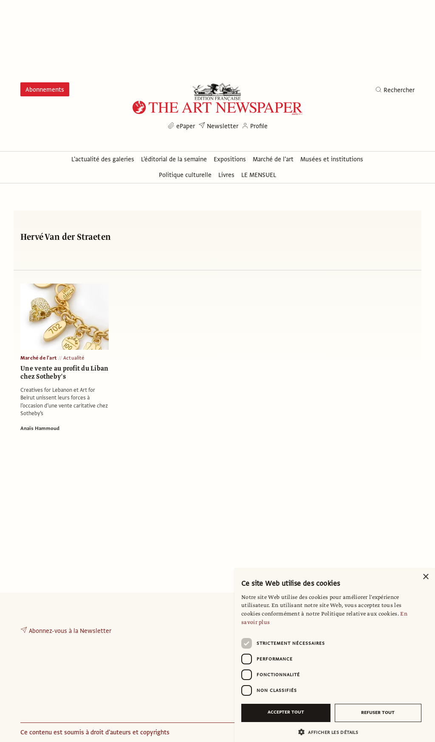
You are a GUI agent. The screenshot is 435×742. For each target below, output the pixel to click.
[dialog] (334, 655)
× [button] (425, 577)
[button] (331, 732)
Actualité (74, 357)
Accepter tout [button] (286, 712)
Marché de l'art (38, 357)
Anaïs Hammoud (39, 428)
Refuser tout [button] (378, 712)
